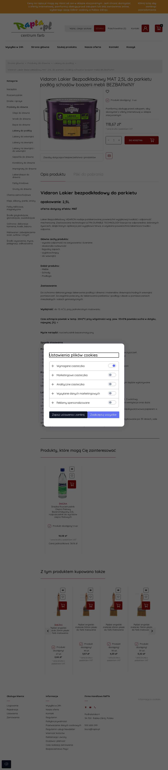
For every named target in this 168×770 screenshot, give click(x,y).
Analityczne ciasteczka (67, 384)
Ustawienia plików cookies (70, 354)
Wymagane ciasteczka (68, 365)
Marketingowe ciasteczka (69, 374)
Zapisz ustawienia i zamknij (65, 414)
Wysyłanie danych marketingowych (75, 393)
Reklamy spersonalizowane (70, 402)
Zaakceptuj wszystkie (106, 414)
